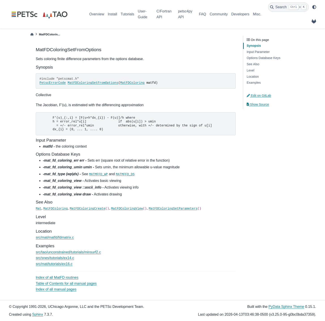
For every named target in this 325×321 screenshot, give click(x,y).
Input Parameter (258, 52)
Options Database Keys (263, 58)
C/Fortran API (164, 14)
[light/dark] (314, 7)
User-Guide (142, 14)
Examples (254, 82)
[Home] (31, 34)
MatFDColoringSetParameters (173, 208)
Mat (38, 208)
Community (219, 14)
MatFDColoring (132, 83)
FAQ (202, 14)
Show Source (258, 104)
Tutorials (127, 14)
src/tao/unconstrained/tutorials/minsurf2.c (68, 252)
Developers (240, 14)
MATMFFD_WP (98, 174)
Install (112, 14)
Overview (96, 14)
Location (253, 76)
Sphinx (37, 314)
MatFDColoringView (127, 208)
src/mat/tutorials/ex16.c (54, 264)
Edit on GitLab (259, 95)
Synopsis (254, 45)
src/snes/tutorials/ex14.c (55, 258)
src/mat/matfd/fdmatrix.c (55, 237)
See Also (253, 64)
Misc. (257, 14)
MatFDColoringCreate (87, 208)
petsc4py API (185, 14)
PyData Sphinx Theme (286, 307)
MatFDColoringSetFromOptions (93, 83)
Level (250, 70)
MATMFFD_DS (125, 174)
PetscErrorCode (53, 83)
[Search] (288, 7)
